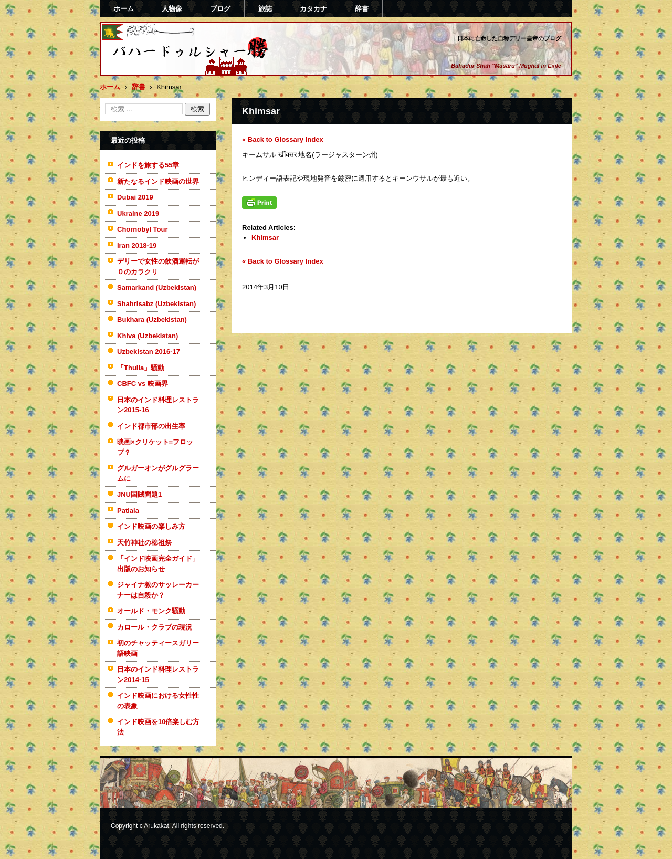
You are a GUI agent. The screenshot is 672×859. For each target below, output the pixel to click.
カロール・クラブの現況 (154, 627)
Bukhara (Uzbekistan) (152, 319)
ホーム (123, 9)
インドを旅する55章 (148, 165)
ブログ (220, 9)
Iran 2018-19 (136, 245)
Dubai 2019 (135, 197)
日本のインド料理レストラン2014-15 (158, 674)
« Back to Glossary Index (282, 139)
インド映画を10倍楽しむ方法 (158, 727)
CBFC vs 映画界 (142, 383)
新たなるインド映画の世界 (158, 181)
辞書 (362, 9)
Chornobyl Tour (142, 229)
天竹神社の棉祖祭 (144, 543)
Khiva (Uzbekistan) (147, 336)
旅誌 (265, 9)
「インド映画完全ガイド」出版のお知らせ (158, 563)
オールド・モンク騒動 (151, 611)
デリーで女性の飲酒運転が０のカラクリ (158, 266)
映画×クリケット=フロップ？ (155, 447)
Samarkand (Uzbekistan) (156, 287)
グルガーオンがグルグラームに (158, 473)
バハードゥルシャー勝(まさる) (176, 70)
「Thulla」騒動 (140, 368)
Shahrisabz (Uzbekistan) (156, 304)
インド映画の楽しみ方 (151, 526)
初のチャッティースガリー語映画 (158, 648)
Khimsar (265, 238)
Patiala (128, 511)
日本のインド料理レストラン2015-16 (158, 405)
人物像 (172, 9)
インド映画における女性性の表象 (158, 701)
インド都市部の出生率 (151, 426)
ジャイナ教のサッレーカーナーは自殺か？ (158, 590)
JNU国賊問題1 (139, 494)
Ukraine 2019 (138, 213)
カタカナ (313, 9)
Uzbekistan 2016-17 (148, 351)
